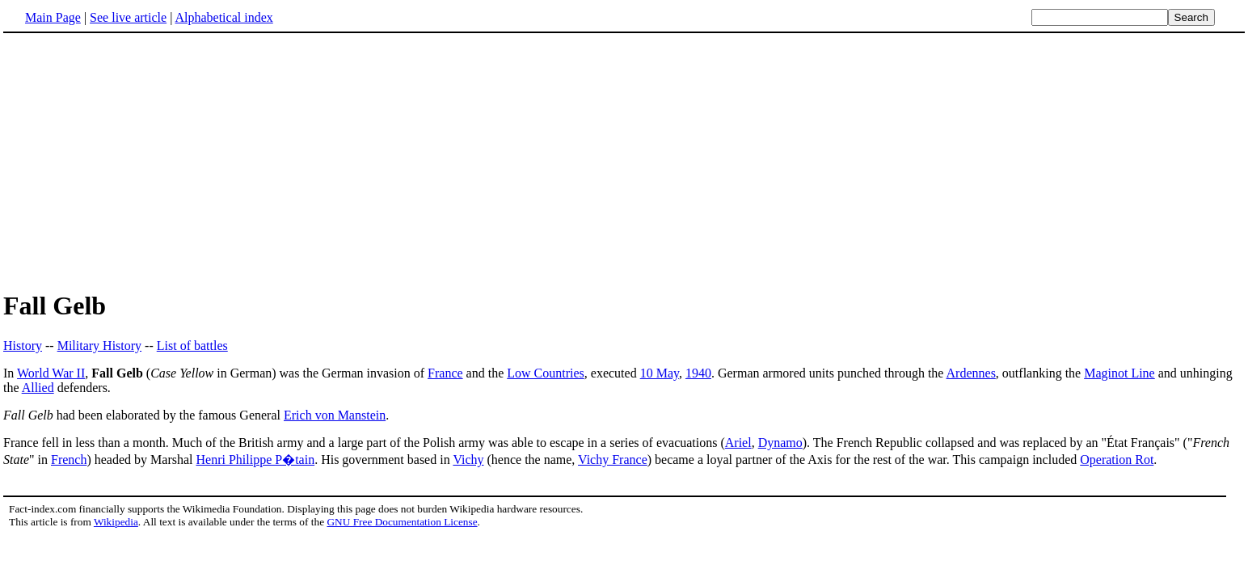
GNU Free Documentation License (402, 522)
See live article (128, 17)
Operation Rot (1116, 459)
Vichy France (612, 459)
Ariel (738, 442)
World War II (51, 373)
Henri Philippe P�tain (255, 459)
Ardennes (971, 373)
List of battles (192, 345)
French (68, 459)
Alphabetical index (223, 17)
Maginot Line (1119, 373)
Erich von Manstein (335, 415)
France (445, 373)
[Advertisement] (624, 161)
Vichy (468, 459)
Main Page (53, 17)
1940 (698, 373)
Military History (99, 345)
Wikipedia (116, 522)
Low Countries (545, 373)
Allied (38, 387)
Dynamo (780, 442)
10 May (659, 373)
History (22, 345)
